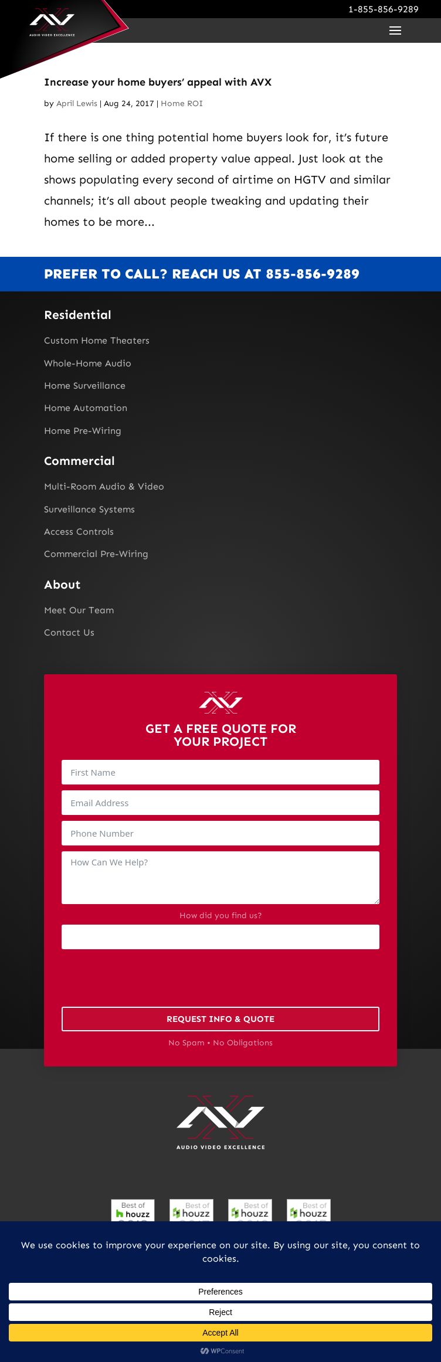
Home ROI (182, 103)
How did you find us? (220, 916)
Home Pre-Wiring (82, 430)
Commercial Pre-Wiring (96, 553)
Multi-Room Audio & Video (104, 486)
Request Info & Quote (220, 1019)
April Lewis (76, 103)
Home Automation (85, 407)
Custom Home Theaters (97, 340)
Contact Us (69, 632)
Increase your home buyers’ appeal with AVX (158, 82)
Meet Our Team (79, 610)
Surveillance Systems (89, 509)
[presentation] (151, 978)
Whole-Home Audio (87, 363)
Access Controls (79, 531)
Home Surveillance (84, 385)
